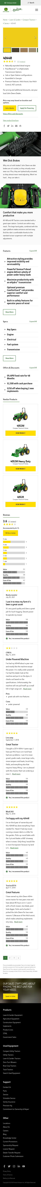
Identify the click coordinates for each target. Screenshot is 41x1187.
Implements (7, 1026)
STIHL (5, 1033)
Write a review (10, 533)
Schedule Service (9, 1098)
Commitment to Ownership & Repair (16, 1109)
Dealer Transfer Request (11, 1153)
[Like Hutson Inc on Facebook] (4, 1166)
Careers (5, 1131)
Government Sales (9, 1037)
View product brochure (10, 120)
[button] (7, 50)
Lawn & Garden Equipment (12, 1015)
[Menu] (36, 10)
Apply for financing (27, 108)
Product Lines (8, 1030)
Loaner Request (8, 1149)
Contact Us (7, 1087)
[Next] (18, 958)
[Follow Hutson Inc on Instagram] (14, 1166)
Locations (6, 1123)
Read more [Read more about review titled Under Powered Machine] (27, 689)
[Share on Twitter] (8, 126)
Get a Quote (9, 108)
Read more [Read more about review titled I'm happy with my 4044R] (14, 848)
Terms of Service (7, 1175)
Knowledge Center (9, 1138)
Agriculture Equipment (11, 1019)
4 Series (6, 23)
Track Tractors (8, 1069)
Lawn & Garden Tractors (11, 1058)
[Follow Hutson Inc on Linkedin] (18, 1166)
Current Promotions (10, 1141)
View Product (20, 433)
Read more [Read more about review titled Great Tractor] (16, 774)
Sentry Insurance (9, 1102)
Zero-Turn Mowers (9, 1062)
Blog (4, 1134)
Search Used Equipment (11, 1073)
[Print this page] (20, 126)
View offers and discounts (13, 114)
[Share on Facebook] (4, 126)
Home (5, 20)
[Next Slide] (35, 37)
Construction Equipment (12, 1022)
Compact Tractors (29, 20)
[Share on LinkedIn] (12, 126)
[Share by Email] (16, 126)
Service (5, 1094)
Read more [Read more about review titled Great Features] (18, 922)
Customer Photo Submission (13, 1156)
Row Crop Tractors (9, 1066)
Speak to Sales (10, 996)
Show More (9, 312)
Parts (5, 1091)
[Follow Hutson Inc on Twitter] (9, 1166)
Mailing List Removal (9, 1178)
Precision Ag (7, 1105)
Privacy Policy (7, 1171)
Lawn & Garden (15, 20)
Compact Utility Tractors (11, 1051)
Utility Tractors (8, 1055)
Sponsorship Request (10, 1145)
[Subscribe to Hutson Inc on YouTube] (23, 1166)
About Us (6, 1127)
